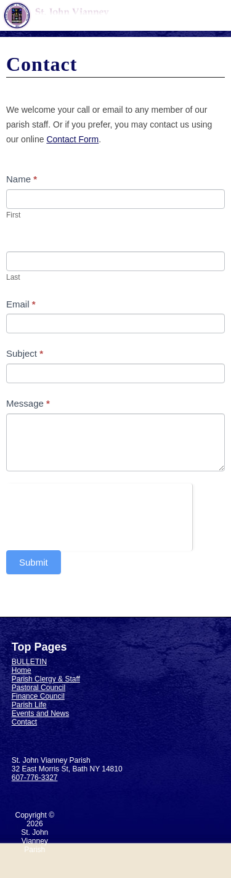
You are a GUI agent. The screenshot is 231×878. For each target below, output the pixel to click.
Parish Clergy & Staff (46, 679)
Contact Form (72, 139)
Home (21, 670)
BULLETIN (29, 661)
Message (28, 403)
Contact (24, 722)
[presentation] (99, 508)
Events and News (40, 713)
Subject (24, 353)
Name (21, 179)
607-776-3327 (35, 777)
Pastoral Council (38, 687)
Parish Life (29, 705)
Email (21, 304)
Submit (33, 562)
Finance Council (38, 696)
